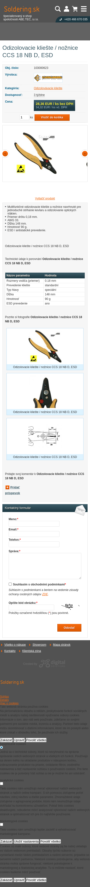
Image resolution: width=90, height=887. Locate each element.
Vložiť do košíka (52, 117)
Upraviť (19, 740)
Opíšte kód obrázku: (23, 603)
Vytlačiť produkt (45, 198)
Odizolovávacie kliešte (48, 88)
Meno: (13, 519)
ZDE (45, 594)
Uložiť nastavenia (26, 841)
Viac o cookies (9, 703)
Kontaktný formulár (18, 508)
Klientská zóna (31, 651)
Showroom (39, 644)
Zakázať (6, 740)
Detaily (4, 700)
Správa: (14, 551)
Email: (13, 529)
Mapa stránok (62, 644)
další (84, 153)
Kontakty (10, 651)
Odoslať (69, 627)
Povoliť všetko (36, 740)
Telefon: (15, 539)
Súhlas (4, 696)
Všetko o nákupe (15, 644)
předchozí (6, 153)
